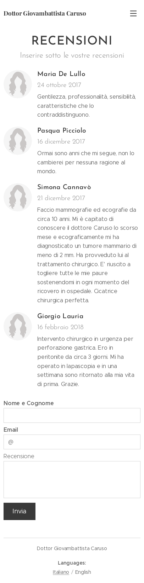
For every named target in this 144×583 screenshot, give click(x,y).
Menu (133, 13)
